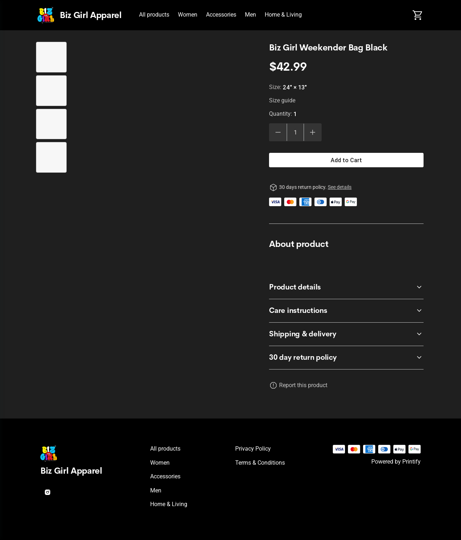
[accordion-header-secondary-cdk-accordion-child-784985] (346, 310)
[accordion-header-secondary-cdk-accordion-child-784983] (346, 357)
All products (154, 14)
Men (250, 14)
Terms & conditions (260, 462)
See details (340, 187)
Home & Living (283, 14)
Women (187, 14)
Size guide (282, 100)
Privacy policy (253, 448)
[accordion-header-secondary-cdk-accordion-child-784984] (346, 287)
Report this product (303, 385)
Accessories (221, 14)
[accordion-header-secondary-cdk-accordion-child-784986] (346, 334)
